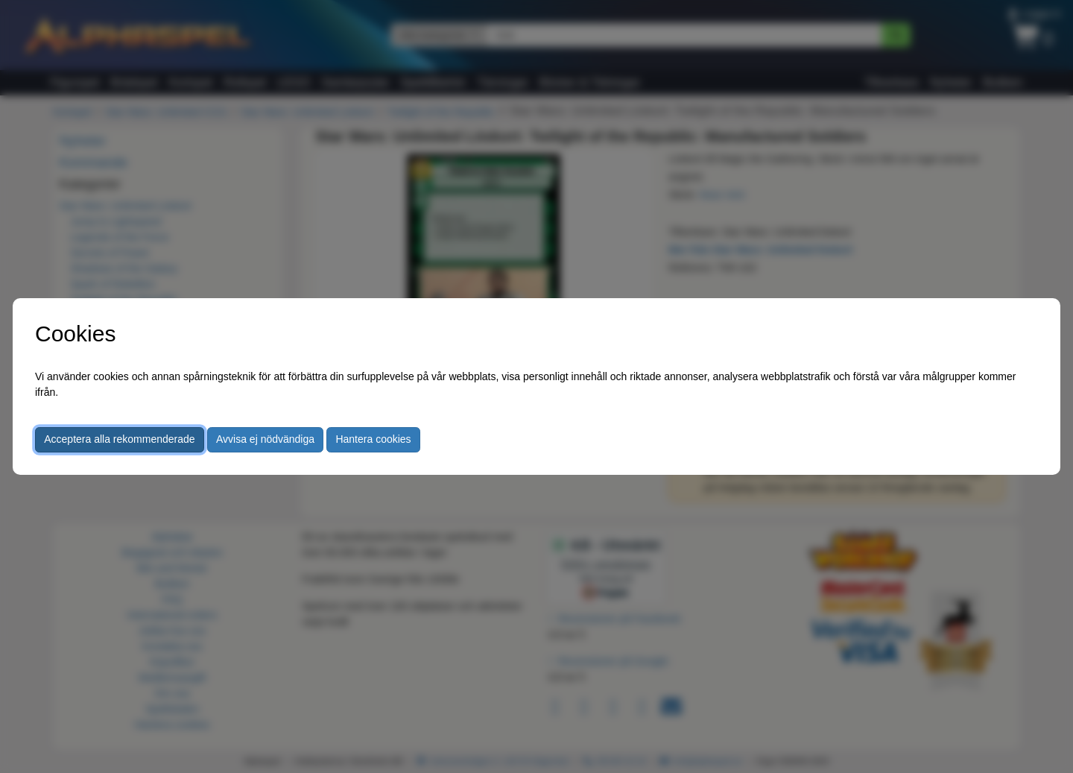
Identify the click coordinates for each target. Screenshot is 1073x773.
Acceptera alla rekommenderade (119, 439)
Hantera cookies (373, 439)
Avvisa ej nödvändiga (265, 439)
